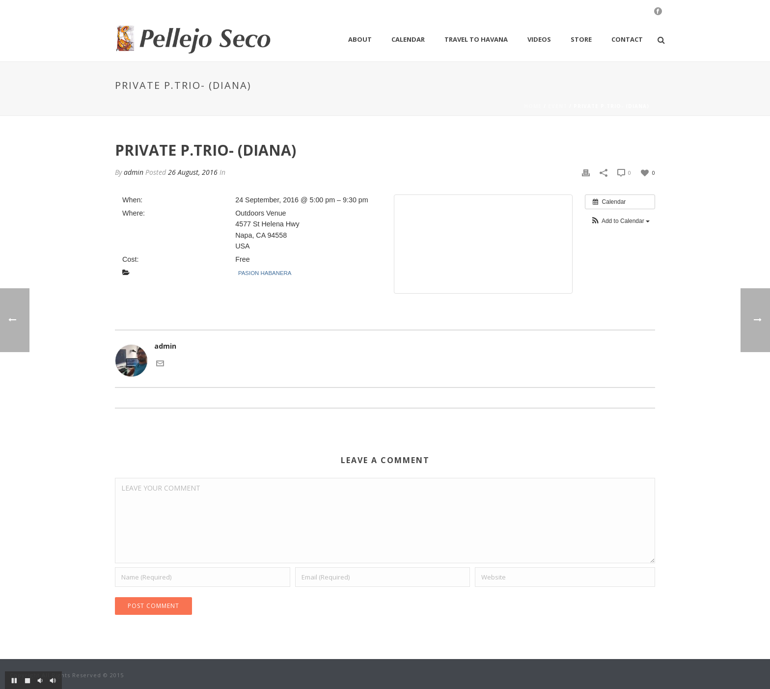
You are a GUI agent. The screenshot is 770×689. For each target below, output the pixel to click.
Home (533, 106)
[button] (620, 221)
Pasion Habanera (264, 273)
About (360, 39)
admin (133, 172)
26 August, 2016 (193, 172)
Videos (539, 39)
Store (581, 39)
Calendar (408, 39)
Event (557, 106)
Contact (627, 39)
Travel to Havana (476, 39)
